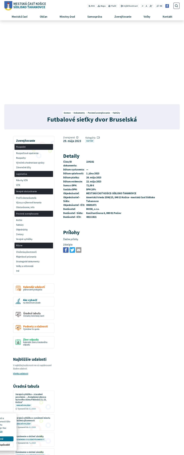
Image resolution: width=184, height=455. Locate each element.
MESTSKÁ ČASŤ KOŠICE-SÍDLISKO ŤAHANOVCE (41, 426)
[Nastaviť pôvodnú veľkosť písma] (146, 6)
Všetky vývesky (20, 386)
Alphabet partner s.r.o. (39, 424)
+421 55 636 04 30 (144, 438)
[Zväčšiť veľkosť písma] (151, 6)
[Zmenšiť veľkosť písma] (142, 6)
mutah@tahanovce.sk (146, 441)
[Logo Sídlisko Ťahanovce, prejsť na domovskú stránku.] (25, 6)
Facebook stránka (144, 444)
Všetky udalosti (20, 294)
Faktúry (89, 61)
